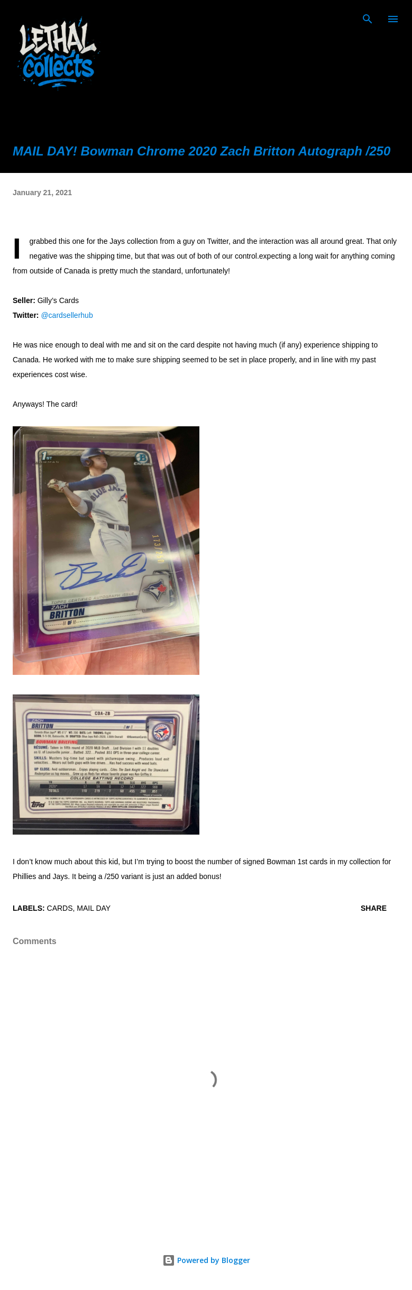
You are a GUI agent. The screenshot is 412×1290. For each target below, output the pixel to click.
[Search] (367, 19)
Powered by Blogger (206, 1260)
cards (60, 908)
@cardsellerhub (67, 315)
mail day (94, 908)
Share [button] (374, 908)
